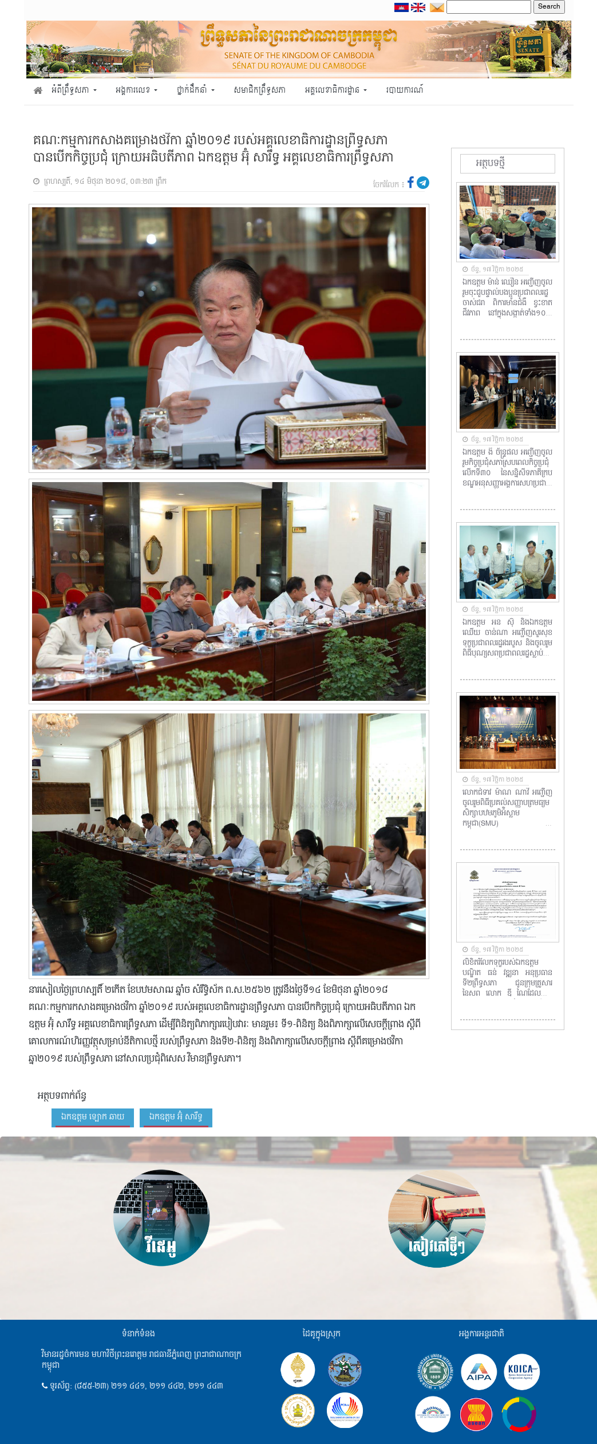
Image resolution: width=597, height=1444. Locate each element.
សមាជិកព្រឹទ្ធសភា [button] (260, 91)
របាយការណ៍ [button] (405, 91)
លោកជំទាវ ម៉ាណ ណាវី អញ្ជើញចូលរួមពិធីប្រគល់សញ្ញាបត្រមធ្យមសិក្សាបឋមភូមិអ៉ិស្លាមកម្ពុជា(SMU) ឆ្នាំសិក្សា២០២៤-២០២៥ (507, 808)
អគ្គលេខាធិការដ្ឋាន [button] (333, 91)
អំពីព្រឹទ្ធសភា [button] (71, 91)
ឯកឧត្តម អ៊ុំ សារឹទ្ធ (176, 1117)
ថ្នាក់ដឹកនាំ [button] (193, 91)
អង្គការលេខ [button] (134, 91)
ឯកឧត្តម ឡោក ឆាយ (92, 1117)
